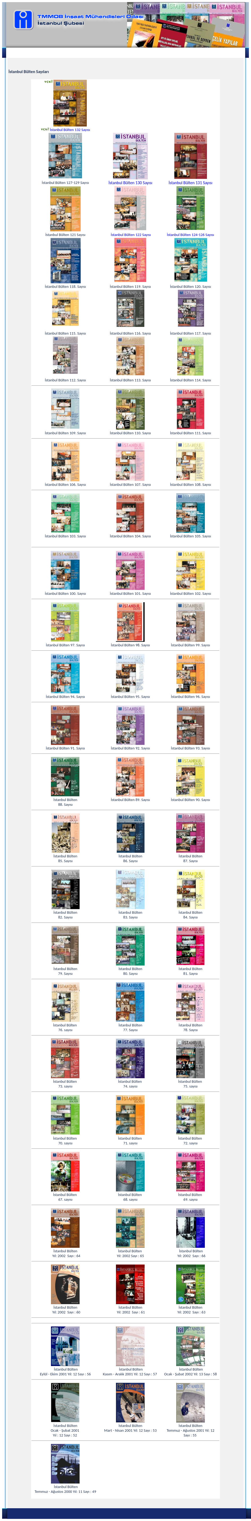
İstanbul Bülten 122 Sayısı (131, 234)
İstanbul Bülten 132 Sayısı (70, 129)
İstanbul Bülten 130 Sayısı (130, 182)
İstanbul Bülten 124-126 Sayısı (190, 234)
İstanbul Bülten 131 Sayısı (191, 182)
